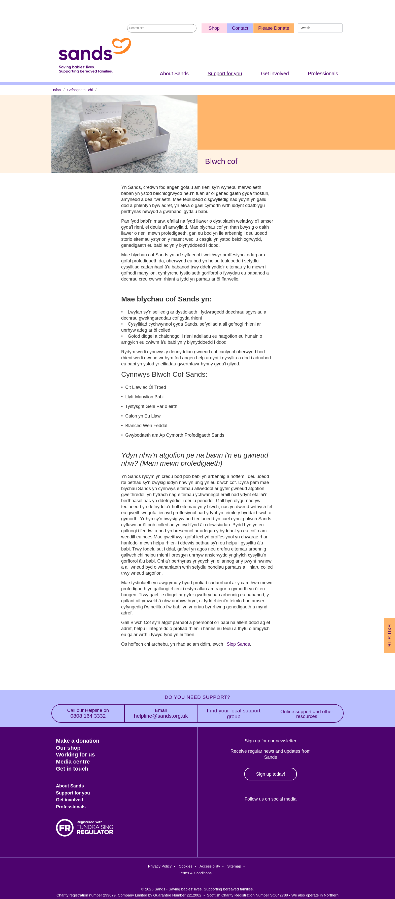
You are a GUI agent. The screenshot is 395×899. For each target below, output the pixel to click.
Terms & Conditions (195, 873)
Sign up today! (270, 774)
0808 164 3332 (88, 713)
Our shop (68, 748)
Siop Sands (238, 644)
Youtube (301, 816)
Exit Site (389, 635)
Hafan (56, 90)
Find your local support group (233, 713)
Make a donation (77, 741)
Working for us (75, 754)
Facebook (236, 816)
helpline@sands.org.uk (160, 713)
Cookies (185, 866)
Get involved (275, 73)
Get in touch (72, 769)
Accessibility (210, 866)
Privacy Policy (160, 866)
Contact (240, 28)
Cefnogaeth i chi (80, 90)
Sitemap (234, 866)
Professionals (323, 73)
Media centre (73, 761)
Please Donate (273, 28)
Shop (214, 28)
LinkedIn (279, 816)
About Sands (174, 73)
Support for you (225, 73)
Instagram (257, 816)
